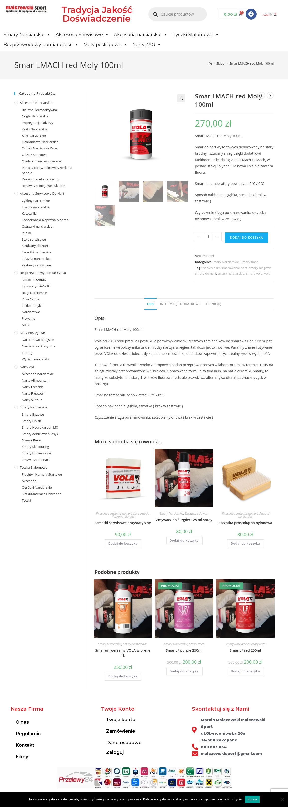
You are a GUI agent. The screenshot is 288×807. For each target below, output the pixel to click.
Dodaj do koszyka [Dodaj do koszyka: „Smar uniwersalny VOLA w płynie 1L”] (123, 676)
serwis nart (211, 268)
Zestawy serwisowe (36, 265)
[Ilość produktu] (208, 236)
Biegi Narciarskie (34, 292)
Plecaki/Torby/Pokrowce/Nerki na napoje (47, 170)
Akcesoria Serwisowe (82, 34)
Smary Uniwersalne (135, 644)
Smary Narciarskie (27, 34)
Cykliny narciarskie (36, 200)
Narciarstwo (31, 312)
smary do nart (205, 273)
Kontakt (25, 745)
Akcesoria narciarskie (141, 34)
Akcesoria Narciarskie (36, 102)
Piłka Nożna (31, 299)
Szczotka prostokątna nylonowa (245, 522)
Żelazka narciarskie (36, 258)
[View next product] (270, 95)
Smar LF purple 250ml (184, 650)
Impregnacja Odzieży (37, 122)
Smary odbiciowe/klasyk (40, 434)
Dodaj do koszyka (246, 237)
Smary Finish (31, 421)
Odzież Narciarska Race (39, 148)
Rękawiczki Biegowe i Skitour (43, 185)
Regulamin (28, 733)
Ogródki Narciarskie (37, 487)
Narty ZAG (146, 44)
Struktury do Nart (35, 245)
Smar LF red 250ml (245, 650)
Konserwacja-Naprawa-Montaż (131, 515)
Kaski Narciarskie (35, 129)
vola (267, 273)
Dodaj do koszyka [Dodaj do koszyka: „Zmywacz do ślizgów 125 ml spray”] (184, 540)
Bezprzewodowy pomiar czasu (41, 44)
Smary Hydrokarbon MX (40, 427)
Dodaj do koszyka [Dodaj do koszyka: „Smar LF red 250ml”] (245, 671)
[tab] (150, 304)
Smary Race (249, 262)
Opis (150, 304)
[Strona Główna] (210, 63)
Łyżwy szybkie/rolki (36, 286)
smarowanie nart (234, 268)
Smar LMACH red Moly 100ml (251, 63)
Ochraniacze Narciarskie (40, 142)
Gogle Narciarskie (35, 116)
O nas (22, 722)
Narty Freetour (33, 393)
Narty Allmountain (36, 380)
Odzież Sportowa (34, 154)
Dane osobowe (124, 742)
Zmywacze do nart (196, 513)
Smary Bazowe (33, 414)
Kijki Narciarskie (34, 135)
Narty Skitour (32, 400)
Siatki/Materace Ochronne (41, 494)
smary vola (254, 273)
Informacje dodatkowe (180, 304)
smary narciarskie (231, 273)
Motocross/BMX (34, 279)
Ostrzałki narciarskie (37, 226)
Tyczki (26, 500)
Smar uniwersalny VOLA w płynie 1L (122, 653)
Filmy (22, 756)
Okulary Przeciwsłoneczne (41, 161)
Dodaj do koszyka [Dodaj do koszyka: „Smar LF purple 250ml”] (184, 671)
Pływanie (28, 318)
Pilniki (26, 233)
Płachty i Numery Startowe (42, 474)
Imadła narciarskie (36, 207)
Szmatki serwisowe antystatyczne (123, 522)
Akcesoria (29, 481)
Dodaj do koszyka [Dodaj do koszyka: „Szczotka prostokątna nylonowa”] (245, 543)
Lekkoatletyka (32, 305)
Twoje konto (120, 719)
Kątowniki (29, 213)
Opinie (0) (213, 304)
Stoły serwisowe (34, 239)
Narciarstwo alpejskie (38, 339)
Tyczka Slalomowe (33, 467)
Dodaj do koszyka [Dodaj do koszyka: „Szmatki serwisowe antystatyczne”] (123, 543)
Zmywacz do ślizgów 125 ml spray (184, 519)
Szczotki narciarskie (36, 252)
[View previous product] (261, 95)
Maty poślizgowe (105, 44)
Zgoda (252, 799)
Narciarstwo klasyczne (38, 346)
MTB (25, 325)
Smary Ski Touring (35, 446)
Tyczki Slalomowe (196, 34)
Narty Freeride (33, 387)
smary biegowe (260, 268)
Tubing (27, 352)
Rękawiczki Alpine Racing (40, 179)
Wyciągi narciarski (35, 359)
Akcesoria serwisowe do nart (113, 513)
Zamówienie (120, 731)
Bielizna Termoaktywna (39, 110)
